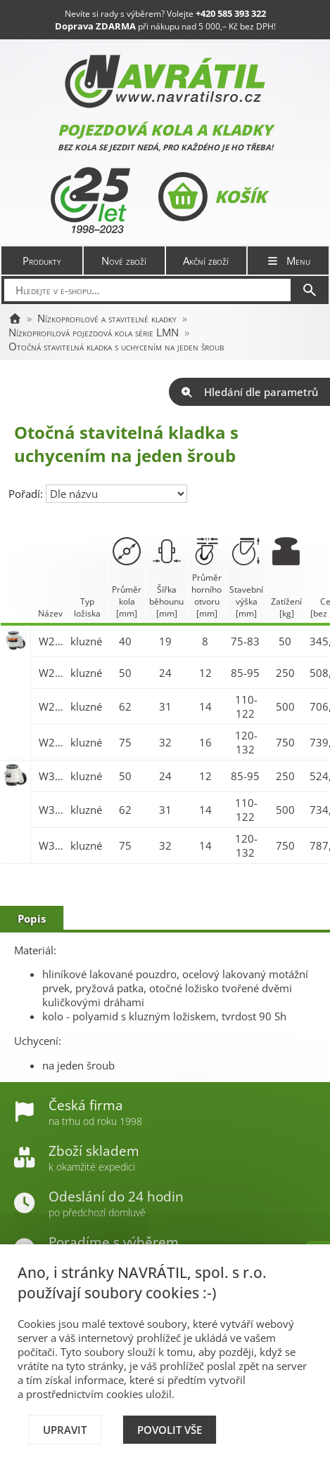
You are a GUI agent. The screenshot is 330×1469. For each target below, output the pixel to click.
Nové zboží (123, 260)
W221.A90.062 (51, 706)
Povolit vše (169, 1430)
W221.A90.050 (51, 673)
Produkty (42, 260)
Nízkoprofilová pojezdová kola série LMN (93, 332)
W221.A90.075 (51, 742)
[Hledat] (310, 290)
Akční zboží (206, 260)
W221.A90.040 (51, 641)
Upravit (65, 1430)
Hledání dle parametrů (249, 392)
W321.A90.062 (51, 810)
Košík (212, 196)
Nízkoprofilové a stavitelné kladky (107, 318)
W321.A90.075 (51, 845)
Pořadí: (27, 494)
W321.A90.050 (51, 776)
